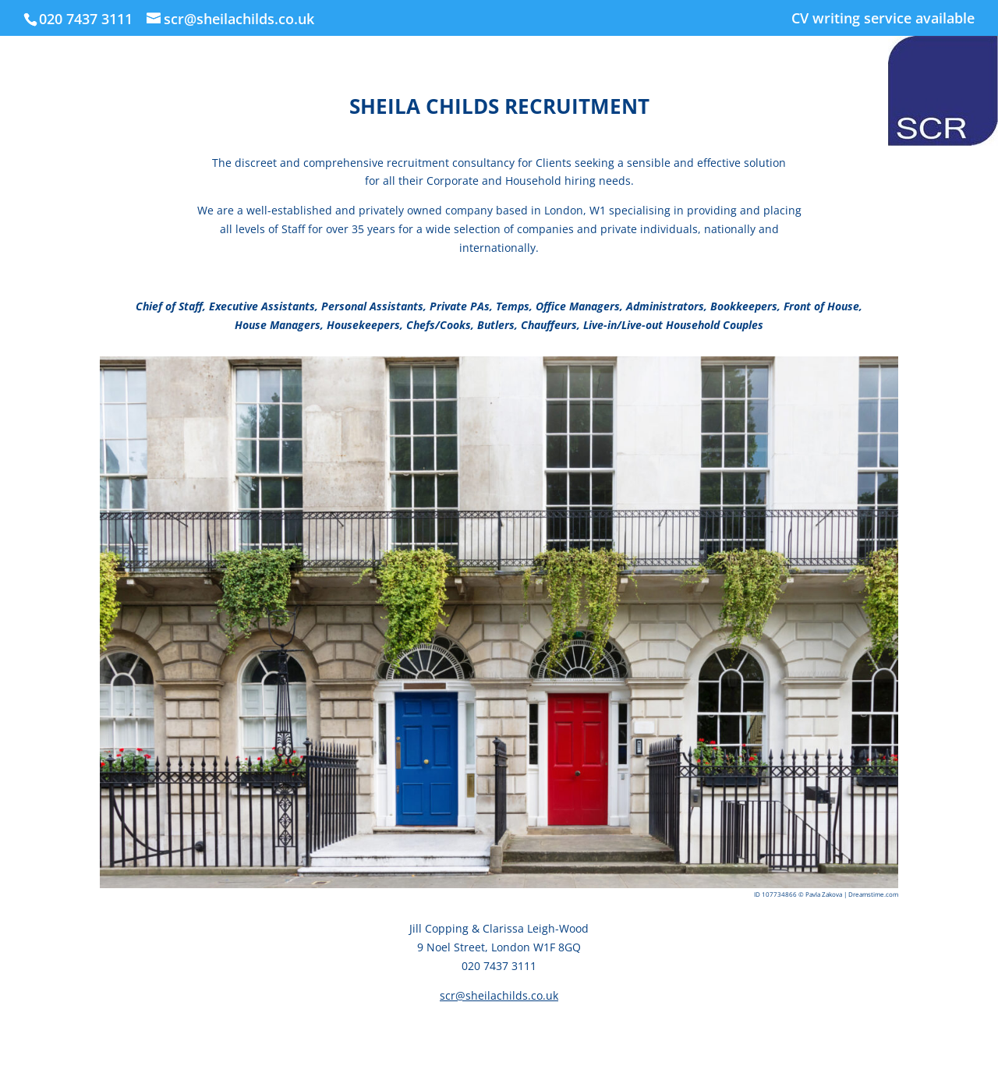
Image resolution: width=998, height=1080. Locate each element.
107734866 (780, 894)
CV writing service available (883, 19)
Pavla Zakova (824, 894)
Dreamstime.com (873, 894)
